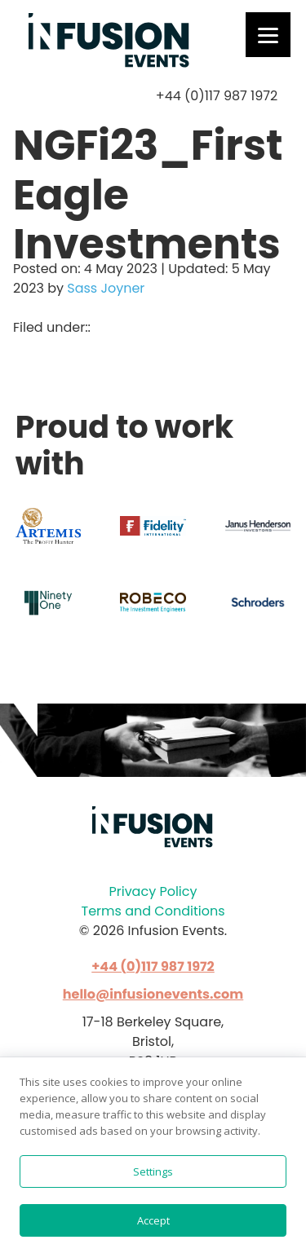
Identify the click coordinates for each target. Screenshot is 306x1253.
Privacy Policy (153, 891)
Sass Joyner (105, 288)
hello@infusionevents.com (153, 994)
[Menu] (268, 34)
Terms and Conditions (153, 911)
